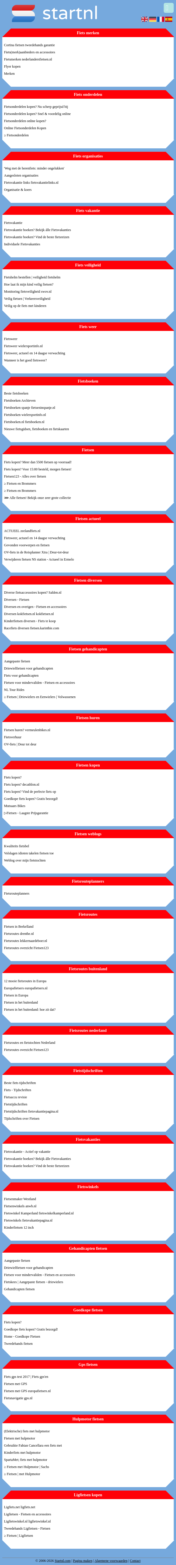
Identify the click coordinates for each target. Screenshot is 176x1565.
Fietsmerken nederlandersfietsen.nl (28, 59)
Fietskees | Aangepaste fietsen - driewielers (33, 1282)
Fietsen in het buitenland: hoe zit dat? (30, 1010)
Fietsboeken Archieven (19, 401)
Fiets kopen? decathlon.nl (21, 784)
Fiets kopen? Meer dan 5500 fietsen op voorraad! (38, 462)
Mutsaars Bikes (14, 806)
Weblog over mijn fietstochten (25, 860)
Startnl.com (63, 1561)
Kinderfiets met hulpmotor (22, 1453)
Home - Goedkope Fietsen (22, 1336)
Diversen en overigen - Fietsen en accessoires (35, 607)
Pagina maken (82, 1561)
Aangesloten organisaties (21, 175)
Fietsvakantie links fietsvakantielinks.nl (31, 183)
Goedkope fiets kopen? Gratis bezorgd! (31, 799)
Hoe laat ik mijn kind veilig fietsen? (29, 284)
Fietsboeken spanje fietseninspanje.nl (29, 408)
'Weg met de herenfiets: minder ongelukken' (34, 168)
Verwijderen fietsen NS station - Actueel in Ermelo (39, 559)
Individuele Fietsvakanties (22, 244)
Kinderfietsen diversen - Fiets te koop (30, 621)
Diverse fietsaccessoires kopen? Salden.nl (33, 593)
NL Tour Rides (14, 690)
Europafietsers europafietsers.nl (26, 988)
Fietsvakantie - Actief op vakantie (27, 1152)
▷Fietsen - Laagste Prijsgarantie (26, 813)
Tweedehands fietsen (18, 1344)
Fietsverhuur (12, 737)
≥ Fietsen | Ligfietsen (18, 1536)
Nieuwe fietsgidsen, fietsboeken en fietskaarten (36, 429)
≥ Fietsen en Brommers (20, 484)
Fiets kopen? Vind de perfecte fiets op (30, 792)
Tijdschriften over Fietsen (21, 1119)
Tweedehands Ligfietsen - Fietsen (27, 1528)
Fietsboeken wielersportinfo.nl (25, 415)
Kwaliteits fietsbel (16, 846)
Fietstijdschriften (15, 1104)
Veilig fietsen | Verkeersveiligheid (27, 299)
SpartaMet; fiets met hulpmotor (25, 1460)
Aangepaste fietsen (17, 661)
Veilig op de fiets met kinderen (25, 306)
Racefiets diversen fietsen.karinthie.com (31, 628)
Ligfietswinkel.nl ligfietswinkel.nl (27, 1521)
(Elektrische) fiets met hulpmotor (27, 1431)
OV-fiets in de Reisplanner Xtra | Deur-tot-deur (36, 552)
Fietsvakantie (13, 223)
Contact (135, 1561)
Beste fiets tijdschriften (20, 1083)
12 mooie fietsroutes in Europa (25, 981)
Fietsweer (10, 339)
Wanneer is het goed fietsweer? (25, 360)
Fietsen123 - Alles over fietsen (25, 476)
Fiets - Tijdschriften (17, 1090)
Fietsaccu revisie (15, 1097)
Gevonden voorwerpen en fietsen (27, 545)
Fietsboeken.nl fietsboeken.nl (24, 422)
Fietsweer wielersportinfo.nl (23, 346)
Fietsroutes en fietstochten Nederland (29, 1043)
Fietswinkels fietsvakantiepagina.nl (28, 1220)
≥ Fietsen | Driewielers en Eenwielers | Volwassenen (40, 697)
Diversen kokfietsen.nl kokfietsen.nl (29, 614)
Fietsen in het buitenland (21, 1002)
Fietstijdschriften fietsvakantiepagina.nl (31, 1111)
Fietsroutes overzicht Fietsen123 (26, 948)
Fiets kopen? (12, 777)
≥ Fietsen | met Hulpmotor (22, 1474)
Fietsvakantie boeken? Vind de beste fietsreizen (36, 237)
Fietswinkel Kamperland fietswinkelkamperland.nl (39, 1213)
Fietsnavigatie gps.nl (18, 1398)
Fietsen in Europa (16, 995)
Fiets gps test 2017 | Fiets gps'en (26, 1377)
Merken (9, 74)
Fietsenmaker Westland (20, 1199)
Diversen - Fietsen (16, 600)
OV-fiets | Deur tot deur (20, 744)
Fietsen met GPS (15, 1384)
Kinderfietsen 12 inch (19, 1228)
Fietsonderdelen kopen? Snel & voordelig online (37, 114)
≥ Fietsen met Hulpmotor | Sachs (26, 1467)
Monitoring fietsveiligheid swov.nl (28, 292)
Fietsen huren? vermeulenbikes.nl (27, 730)
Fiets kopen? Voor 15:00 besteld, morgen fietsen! (38, 469)
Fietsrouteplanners (16, 893)
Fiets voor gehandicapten (21, 676)
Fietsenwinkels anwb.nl (20, 1206)
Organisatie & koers (17, 190)
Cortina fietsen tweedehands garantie (29, 45)
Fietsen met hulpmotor (19, 1438)
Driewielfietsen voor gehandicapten (28, 668)
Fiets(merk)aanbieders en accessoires (29, 52)
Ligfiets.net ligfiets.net (19, 1507)
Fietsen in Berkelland (18, 927)
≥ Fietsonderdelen (16, 135)
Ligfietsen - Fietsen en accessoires (27, 1514)
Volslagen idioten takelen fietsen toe (29, 853)
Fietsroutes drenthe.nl (19, 934)
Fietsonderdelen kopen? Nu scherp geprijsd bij (36, 107)
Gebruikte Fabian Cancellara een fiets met (33, 1445)
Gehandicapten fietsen (19, 1289)
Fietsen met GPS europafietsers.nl (27, 1391)
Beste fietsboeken (16, 393)
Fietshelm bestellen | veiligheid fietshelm (32, 277)
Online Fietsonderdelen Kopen (25, 128)
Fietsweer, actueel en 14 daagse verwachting (34, 353)
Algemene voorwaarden (110, 1561)
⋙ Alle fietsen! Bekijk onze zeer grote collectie (37, 498)
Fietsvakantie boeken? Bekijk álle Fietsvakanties (37, 230)
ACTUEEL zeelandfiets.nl (22, 531)
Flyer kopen (12, 66)
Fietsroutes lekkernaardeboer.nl (25, 941)
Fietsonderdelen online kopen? (25, 121)
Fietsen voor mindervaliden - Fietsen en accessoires (39, 683)
